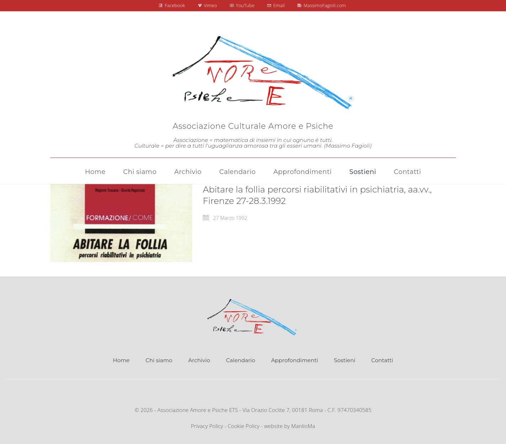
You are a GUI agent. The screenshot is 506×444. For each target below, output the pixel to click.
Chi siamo (159, 360)
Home (121, 360)
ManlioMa (303, 425)
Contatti (382, 360)
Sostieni (344, 360)
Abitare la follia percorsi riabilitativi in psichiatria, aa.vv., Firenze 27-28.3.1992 (317, 195)
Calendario (240, 360)
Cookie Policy (243, 425)
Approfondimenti (294, 360)
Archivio (199, 360)
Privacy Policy (207, 425)
